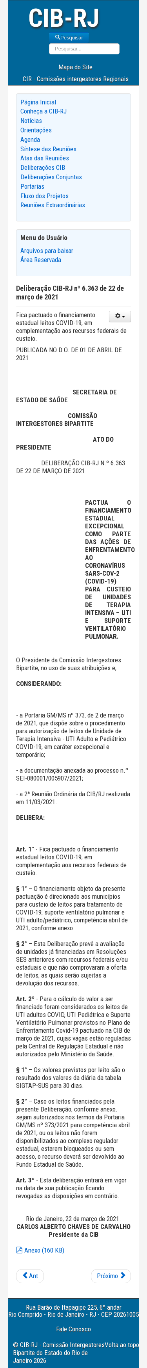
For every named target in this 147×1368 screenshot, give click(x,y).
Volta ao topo (122, 1345)
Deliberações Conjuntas (51, 177)
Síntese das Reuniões (48, 149)
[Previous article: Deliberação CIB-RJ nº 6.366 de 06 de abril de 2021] (30, 1276)
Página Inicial (38, 102)
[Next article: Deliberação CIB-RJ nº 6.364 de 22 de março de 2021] (111, 1276)
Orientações (36, 130)
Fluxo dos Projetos (44, 196)
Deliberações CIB (42, 167)
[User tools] (120, 316)
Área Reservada (40, 260)
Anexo (40, 1250)
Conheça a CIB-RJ (43, 111)
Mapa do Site (75, 67)
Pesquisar (69, 38)
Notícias (31, 121)
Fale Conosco (73, 1329)
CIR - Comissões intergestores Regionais (76, 79)
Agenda (30, 139)
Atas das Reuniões (44, 158)
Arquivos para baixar (46, 251)
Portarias (32, 186)
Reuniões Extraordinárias (52, 205)
